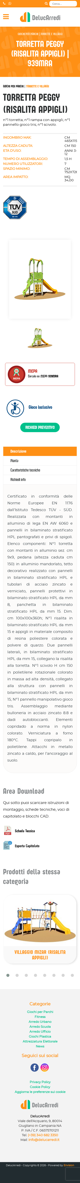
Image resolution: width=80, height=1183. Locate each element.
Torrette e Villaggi (37, 86)
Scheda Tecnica (19, 831)
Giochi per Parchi (13, 86)
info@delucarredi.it (44, 1140)
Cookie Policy (40, 1087)
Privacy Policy (40, 1082)
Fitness (40, 1017)
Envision (69, 1165)
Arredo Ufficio (40, 1031)
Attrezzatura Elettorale (40, 1041)
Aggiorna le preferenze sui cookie (40, 1092)
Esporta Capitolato (21, 846)
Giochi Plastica (40, 1036)
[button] (7, 975)
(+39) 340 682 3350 (43, 1135)
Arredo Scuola (40, 1026)
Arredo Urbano (40, 1021)
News (40, 1046)
